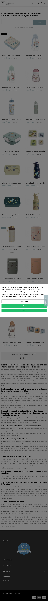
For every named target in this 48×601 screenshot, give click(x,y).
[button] (46, 300)
